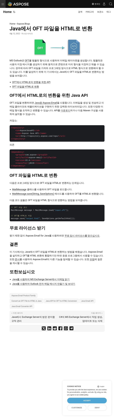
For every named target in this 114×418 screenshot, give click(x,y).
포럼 (92, 259)
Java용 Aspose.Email (46, 102)
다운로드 (65, 110)
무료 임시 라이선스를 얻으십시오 (82, 235)
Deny (97, 408)
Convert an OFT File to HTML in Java (27, 301)
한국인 (96, 4)
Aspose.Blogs (23, 24)
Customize (77, 408)
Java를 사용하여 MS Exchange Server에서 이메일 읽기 (41, 279)
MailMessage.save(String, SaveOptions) (33, 193)
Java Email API (87, 301)
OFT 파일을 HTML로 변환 (25, 86)
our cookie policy (82, 395)
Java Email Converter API (22, 306)
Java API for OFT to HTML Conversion (61, 301)
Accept (87, 401)
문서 (17, 259)
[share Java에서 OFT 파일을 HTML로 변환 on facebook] (60, 329)
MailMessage (19, 189)
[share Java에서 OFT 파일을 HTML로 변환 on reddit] (55, 329)
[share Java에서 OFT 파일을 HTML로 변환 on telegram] (71, 329)
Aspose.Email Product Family (24, 296)
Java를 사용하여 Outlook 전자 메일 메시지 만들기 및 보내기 (43, 283)
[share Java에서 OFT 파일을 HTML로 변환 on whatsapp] (66, 329)
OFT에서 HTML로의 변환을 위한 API (31, 82)
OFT (27, 60)
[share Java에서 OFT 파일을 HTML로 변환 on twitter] (44, 329)
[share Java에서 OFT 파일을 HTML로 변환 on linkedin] (49, 329)
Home (7, 12)
